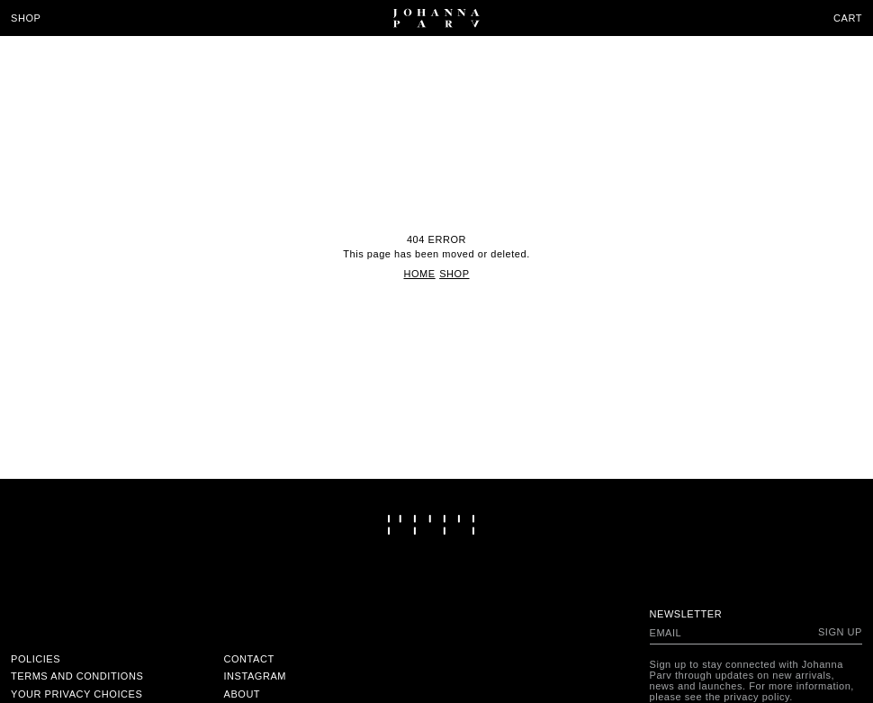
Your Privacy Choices (76, 694)
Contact (249, 658)
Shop (25, 18)
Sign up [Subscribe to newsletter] (840, 631)
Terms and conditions (77, 676)
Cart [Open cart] (847, 18)
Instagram (255, 676)
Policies (35, 658)
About (242, 694)
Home (419, 273)
